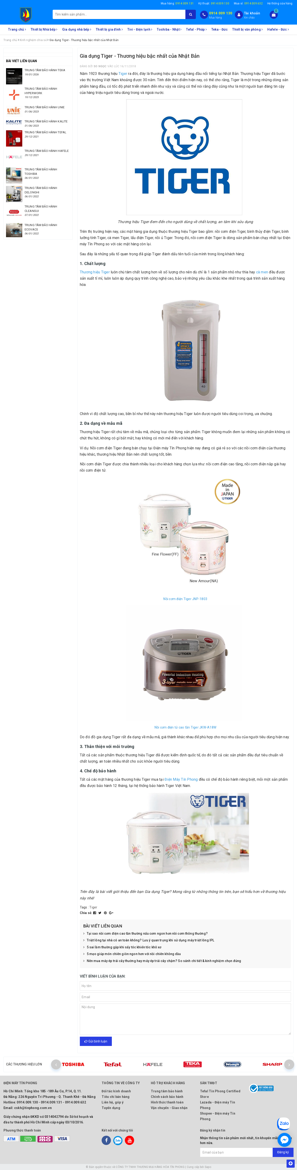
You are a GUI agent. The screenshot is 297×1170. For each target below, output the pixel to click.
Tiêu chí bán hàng (115, 1097)
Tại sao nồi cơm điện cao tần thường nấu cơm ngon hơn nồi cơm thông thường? (145, 933)
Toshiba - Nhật (169, 29)
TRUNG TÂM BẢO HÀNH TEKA (45, 70)
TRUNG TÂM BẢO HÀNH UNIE (45, 107)
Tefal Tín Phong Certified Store (220, 1094)
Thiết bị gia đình (109, 29)
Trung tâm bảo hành (167, 1091)
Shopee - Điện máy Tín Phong (217, 1116)
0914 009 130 (220, 13)
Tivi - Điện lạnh (139, 29)
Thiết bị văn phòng (247, 29)
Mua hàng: (177, 3)
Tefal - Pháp (196, 29)
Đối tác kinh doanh (116, 1091)
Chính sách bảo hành (167, 1097)
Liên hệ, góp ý (112, 1102)
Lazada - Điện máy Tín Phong (217, 1105)
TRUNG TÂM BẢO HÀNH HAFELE (47, 151)
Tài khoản (252, 13)
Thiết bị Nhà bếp (44, 29)
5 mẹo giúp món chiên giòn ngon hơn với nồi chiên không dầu (132, 954)
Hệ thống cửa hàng (279, 3)
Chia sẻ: (86, 913)
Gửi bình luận (95, 1041)
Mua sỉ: (248, 3)
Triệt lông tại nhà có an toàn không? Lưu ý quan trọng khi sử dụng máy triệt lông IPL (148, 940)
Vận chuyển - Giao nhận (169, 1108)
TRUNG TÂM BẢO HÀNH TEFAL (45, 132)
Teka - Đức (219, 29)
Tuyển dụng (111, 1108)
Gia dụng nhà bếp (76, 29)
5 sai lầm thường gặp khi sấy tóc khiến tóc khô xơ (122, 947)
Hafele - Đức (278, 29)
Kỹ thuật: (213, 3)
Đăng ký (283, 1152)
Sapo (208, 1167)
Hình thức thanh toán (167, 1102)
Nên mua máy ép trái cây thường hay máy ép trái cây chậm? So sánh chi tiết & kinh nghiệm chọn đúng (162, 961)
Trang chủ (17, 29)
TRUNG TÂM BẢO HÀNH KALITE (46, 121)
